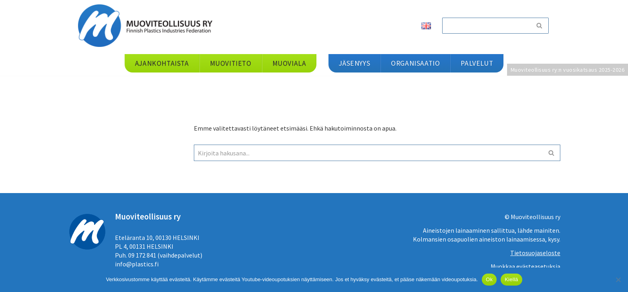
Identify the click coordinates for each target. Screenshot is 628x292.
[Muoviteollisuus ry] (148, 25)
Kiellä (511, 279)
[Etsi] (486, 26)
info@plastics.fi (137, 264)
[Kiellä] (618, 280)
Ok (489, 279)
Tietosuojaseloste (535, 253)
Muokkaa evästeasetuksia (525, 266)
